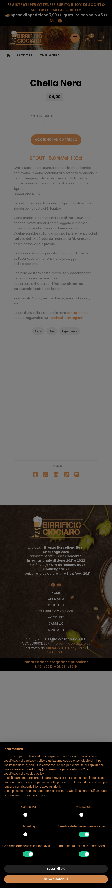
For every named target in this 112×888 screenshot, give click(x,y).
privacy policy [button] (35, 760)
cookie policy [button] (35, 773)
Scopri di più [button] (56, 868)
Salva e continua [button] (56, 879)
